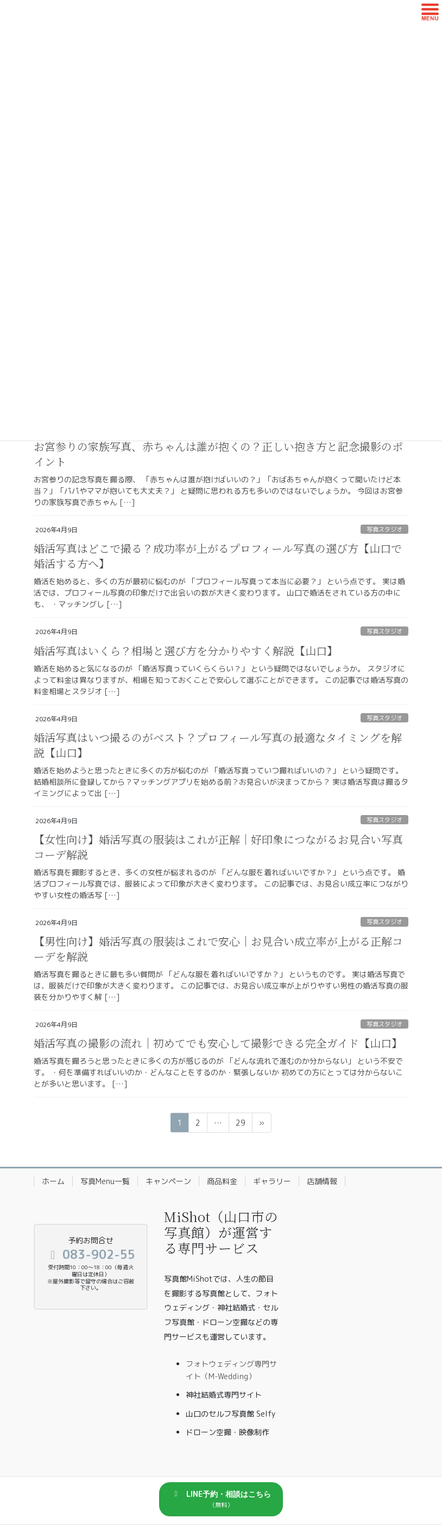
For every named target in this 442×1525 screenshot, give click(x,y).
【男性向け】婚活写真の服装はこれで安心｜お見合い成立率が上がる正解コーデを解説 (218, 948)
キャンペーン (168, 1181)
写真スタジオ (384, 529)
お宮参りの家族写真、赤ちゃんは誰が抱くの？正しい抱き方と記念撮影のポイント (218, 453)
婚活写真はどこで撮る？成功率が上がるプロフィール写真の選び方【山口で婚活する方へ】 (218, 555)
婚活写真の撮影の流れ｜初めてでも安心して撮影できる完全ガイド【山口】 (218, 1043)
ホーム (53, 1181)
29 (240, 1124)
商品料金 (222, 1181)
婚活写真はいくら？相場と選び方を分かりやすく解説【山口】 (186, 650)
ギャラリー (272, 1181)
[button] (220, 1499)
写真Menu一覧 (105, 1181)
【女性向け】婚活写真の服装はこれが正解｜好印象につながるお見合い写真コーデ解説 (218, 846)
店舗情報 (322, 1181)
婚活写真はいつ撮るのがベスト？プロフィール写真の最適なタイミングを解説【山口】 (218, 744)
